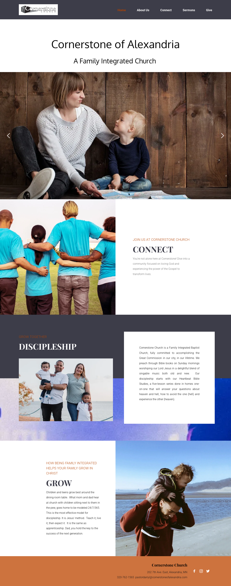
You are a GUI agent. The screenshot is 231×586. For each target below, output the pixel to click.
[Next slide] (222, 135)
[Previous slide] (8, 135)
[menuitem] (122, 9)
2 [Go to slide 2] (117, 190)
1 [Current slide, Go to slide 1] (114, 190)
